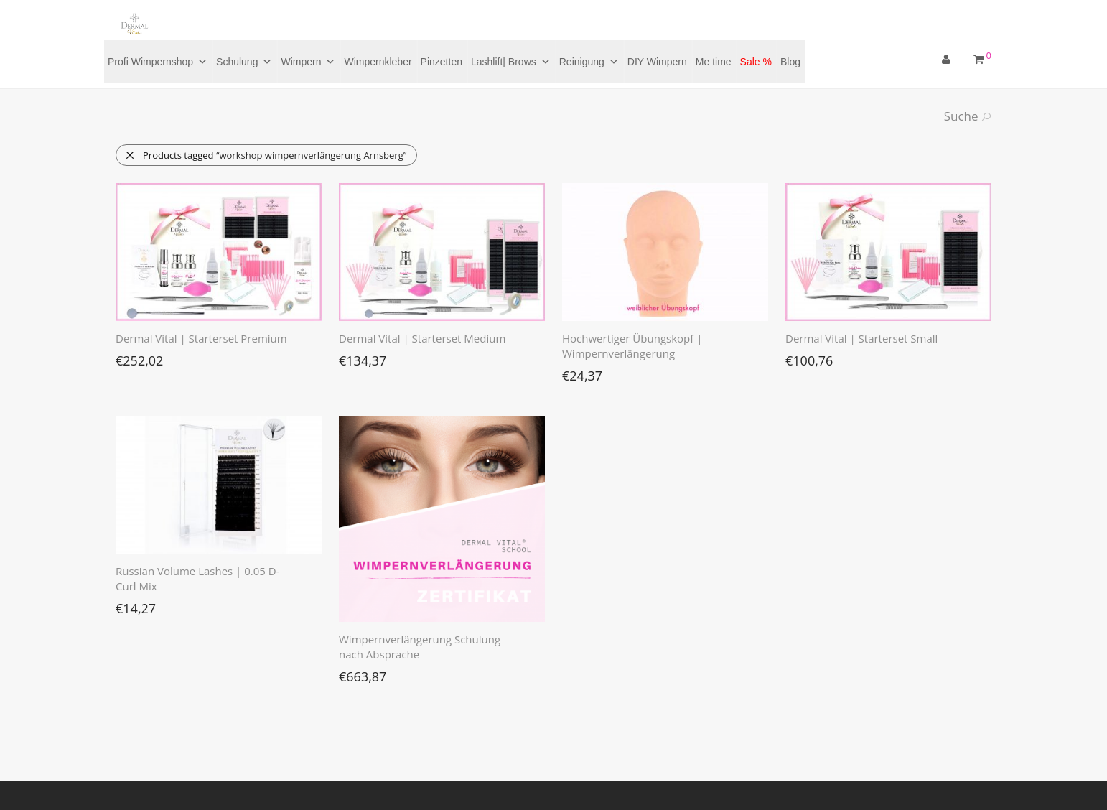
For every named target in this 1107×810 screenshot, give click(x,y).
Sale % (756, 62)
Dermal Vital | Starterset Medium (422, 338)
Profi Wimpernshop (157, 61)
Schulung (244, 61)
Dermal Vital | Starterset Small (861, 338)
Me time (714, 62)
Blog (790, 62)
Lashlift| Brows (511, 61)
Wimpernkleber (377, 62)
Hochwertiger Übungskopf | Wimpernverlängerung (632, 345)
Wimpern (308, 61)
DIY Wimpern (657, 62)
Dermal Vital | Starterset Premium (201, 338)
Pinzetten (441, 62)
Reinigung (589, 61)
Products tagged (265, 155)
